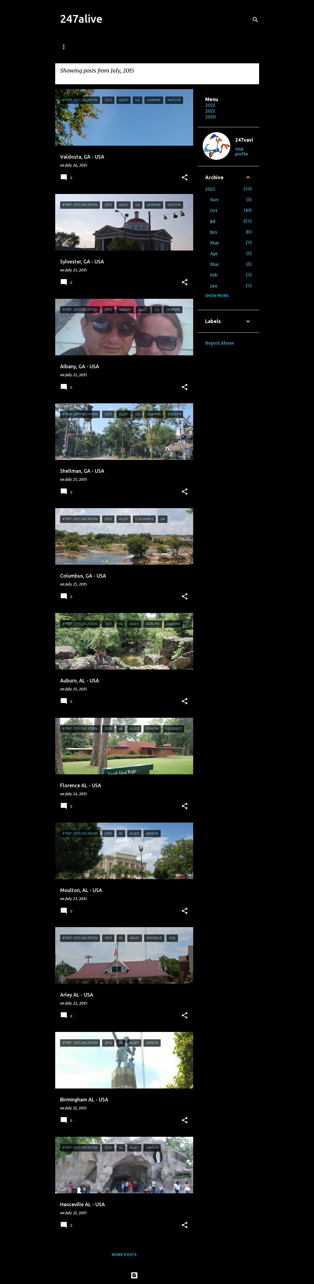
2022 (210, 105)
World (125, 47)
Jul (212, 221)
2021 (210, 111)
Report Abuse (219, 343)
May (214, 243)
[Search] (255, 19)
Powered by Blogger (157, 1275)
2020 (210, 117)
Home (66, 47)
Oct (213, 210)
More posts (124, 1255)
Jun (213, 232)
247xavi (244, 140)
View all (69, 79)
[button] (184, 178)
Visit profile (241, 151)
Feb (214, 275)
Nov (214, 200)
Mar (214, 264)
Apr (214, 253)
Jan (213, 286)
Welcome (95, 47)
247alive (81, 18)
